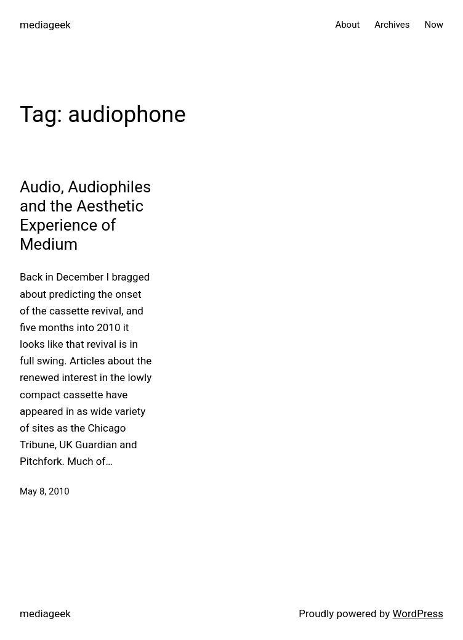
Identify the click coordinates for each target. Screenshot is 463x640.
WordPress (418, 613)
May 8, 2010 (45, 491)
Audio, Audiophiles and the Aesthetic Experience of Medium (85, 215)
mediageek (45, 24)
